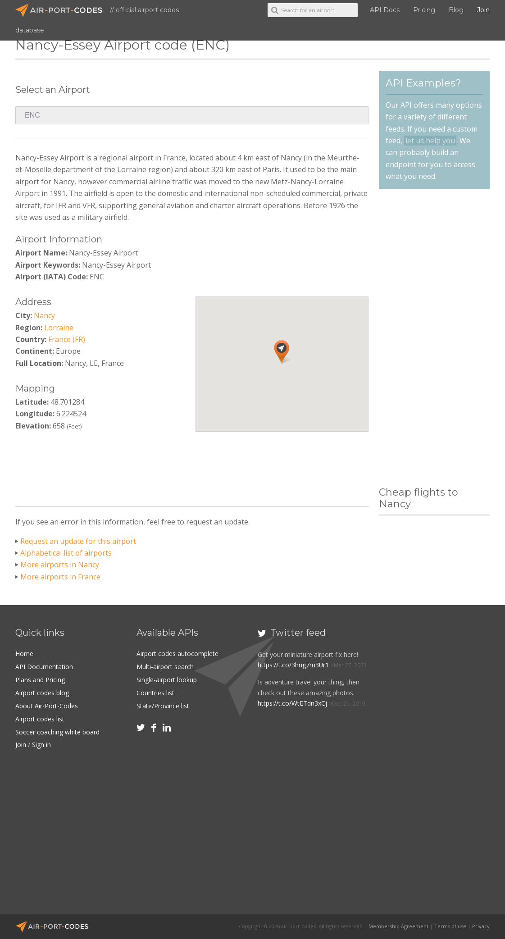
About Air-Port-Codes (46, 704)
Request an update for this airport (78, 541)
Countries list (155, 692)
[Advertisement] (192, 466)
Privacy (481, 926)
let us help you (430, 141)
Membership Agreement (398, 926)
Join (483, 10)
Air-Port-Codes (62, 10)
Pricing (424, 10)
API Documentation (44, 666)
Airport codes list (39, 717)
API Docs (385, 10)
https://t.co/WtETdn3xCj (292, 702)
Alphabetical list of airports (66, 553)
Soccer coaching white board (57, 729)
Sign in (41, 742)
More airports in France (60, 577)
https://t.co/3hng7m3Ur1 (293, 665)
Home (24, 653)
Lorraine (58, 328)
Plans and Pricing (40, 679)
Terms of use (450, 926)
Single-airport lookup (166, 679)
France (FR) (66, 339)
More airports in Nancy (59, 565)
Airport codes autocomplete (177, 653)
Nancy (44, 315)
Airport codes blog (42, 692)
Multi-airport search (165, 666)
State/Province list (162, 704)
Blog (456, 10)
